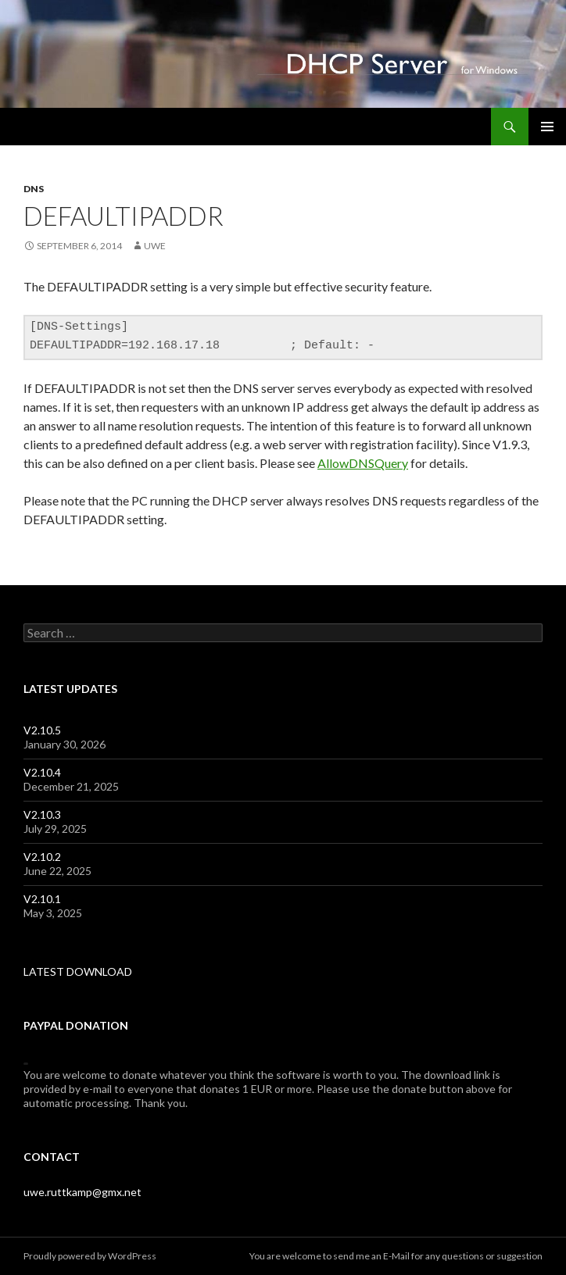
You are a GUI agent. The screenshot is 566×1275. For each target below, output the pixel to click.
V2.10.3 (42, 814)
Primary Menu (547, 126)
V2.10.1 (42, 898)
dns (33, 189)
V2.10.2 (42, 856)
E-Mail (396, 1256)
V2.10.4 (42, 772)
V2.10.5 (42, 730)
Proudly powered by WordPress (89, 1256)
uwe (155, 246)
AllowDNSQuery (362, 462)
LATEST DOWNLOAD (77, 971)
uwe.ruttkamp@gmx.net (82, 1191)
